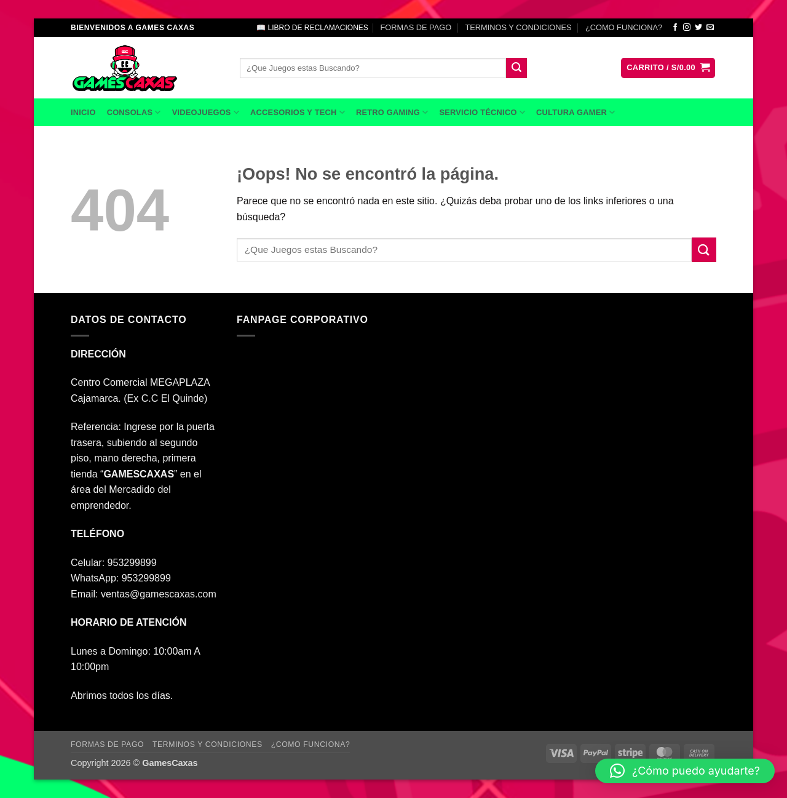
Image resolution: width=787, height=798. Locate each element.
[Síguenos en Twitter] (698, 27)
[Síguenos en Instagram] (686, 27)
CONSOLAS (134, 112)
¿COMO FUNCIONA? (623, 27)
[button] (668, 68)
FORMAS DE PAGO (415, 27)
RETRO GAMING (392, 112)
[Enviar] (516, 68)
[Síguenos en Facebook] (675, 27)
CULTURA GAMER (575, 112)
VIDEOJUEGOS (205, 112)
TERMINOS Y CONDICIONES (518, 27)
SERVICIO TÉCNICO (482, 112)
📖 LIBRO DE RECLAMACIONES (312, 27)
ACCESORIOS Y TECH (297, 112)
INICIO (83, 112)
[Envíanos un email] (710, 27)
